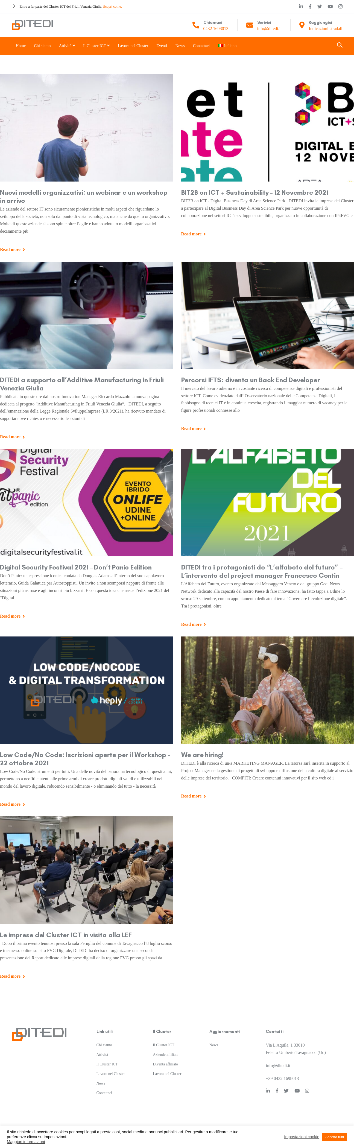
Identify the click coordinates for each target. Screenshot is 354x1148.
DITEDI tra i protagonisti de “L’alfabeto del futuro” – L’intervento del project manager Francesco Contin (262, 571)
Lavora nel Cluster (110, 1067)
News (100, 1076)
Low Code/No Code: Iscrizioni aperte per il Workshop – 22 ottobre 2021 (85, 758)
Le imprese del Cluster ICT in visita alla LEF (66, 935)
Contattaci (104, 1086)
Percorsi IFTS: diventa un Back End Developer (250, 380)
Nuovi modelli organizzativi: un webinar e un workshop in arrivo (83, 196)
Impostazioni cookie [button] (301, 1137)
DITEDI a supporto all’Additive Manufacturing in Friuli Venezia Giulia (82, 384)
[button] (340, 45)
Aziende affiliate (165, 1048)
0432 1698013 (216, 28)
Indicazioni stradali (325, 28)
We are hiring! (202, 754)
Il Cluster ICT (107, 1057)
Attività (102, 1048)
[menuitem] (225, 45)
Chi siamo (104, 1038)
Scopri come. (112, 6)
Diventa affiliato (165, 1057)
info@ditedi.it (269, 28)
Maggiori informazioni (26, 1142)
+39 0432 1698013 (282, 1071)
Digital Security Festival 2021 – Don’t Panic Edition (76, 567)
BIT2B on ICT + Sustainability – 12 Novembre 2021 (255, 192)
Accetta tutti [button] (334, 1137)
